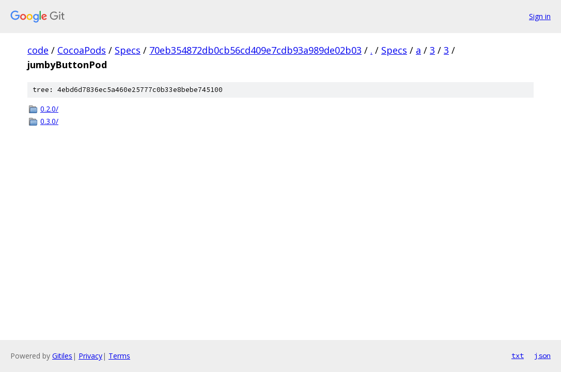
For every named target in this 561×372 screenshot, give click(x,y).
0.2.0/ (49, 109)
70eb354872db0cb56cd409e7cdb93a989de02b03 (255, 50)
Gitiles (62, 356)
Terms (119, 356)
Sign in (540, 16)
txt (517, 355)
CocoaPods (81, 50)
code (38, 50)
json (542, 355)
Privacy (90, 356)
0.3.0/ (49, 121)
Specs (128, 50)
